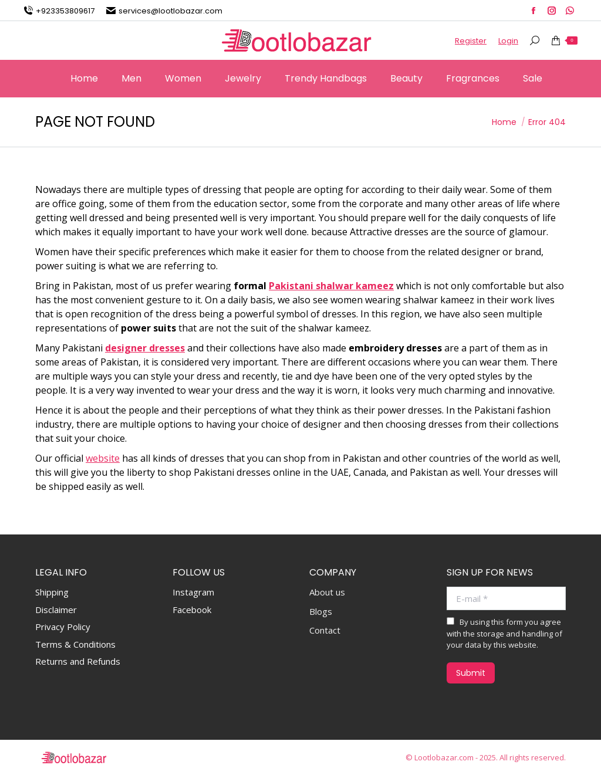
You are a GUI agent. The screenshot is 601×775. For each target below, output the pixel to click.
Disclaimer (56, 609)
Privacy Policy (62, 626)
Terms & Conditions (75, 644)
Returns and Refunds (77, 661)
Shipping (52, 592)
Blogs (320, 611)
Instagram (193, 592)
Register (471, 40)
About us (327, 592)
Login (508, 40)
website (103, 458)
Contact (324, 630)
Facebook (192, 609)
